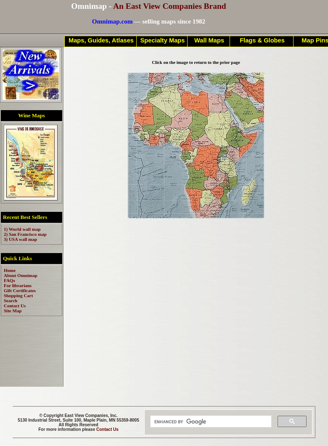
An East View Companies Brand (169, 6)
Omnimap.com (112, 21)
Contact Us (107, 429)
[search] (210, 421)
